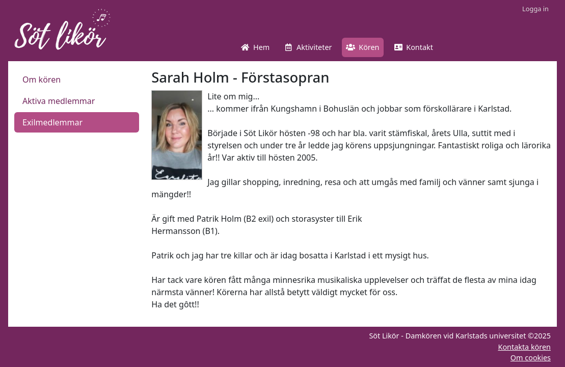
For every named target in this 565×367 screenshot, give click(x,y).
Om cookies (530, 357)
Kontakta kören (524, 347)
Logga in (535, 8)
